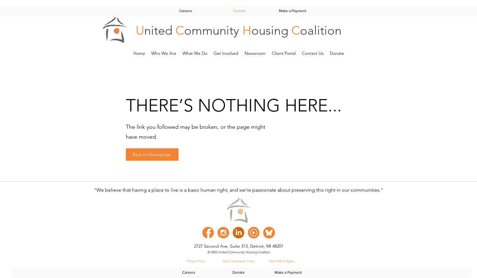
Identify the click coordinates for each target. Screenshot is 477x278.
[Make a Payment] (293, 11)
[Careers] (186, 11)
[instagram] (223, 233)
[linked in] (238, 233)
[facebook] (208, 233)
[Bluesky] (269, 233)
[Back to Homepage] (152, 154)
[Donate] (240, 11)
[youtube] (254, 233)
